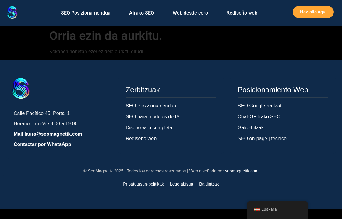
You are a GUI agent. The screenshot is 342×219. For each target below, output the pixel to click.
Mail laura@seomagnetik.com (48, 134)
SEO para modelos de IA (153, 116)
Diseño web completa (149, 127)
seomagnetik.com (242, 171)
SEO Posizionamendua (86, 13)
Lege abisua (181, 184)
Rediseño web (242, 13)
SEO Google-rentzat (259, 105)
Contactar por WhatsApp (42, 144)
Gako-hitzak (250, 127)
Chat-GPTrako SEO (259, 116)
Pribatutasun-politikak (143, 184)
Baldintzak (209, 184)
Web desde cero (190, 13)
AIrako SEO (141, 13)
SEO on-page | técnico (262, 138)
